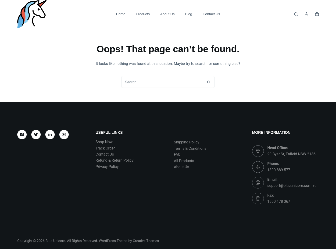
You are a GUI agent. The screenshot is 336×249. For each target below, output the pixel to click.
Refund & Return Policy (114, 160)
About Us (167, 14)
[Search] (296, 14)
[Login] (306, 14)
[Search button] (209, 82)
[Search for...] (162, 82)
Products (143, 14)
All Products (184, 161)
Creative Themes (146, 241)
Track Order (105, 148)
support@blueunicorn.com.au (292, 185)
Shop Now (104, 142)
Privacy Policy (107, 166)
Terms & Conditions (190, 148)
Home (120, 14)
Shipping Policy (186, 142)
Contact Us (211, 14)
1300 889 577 (278, 170)
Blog (188, 14)
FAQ (177, 154)
